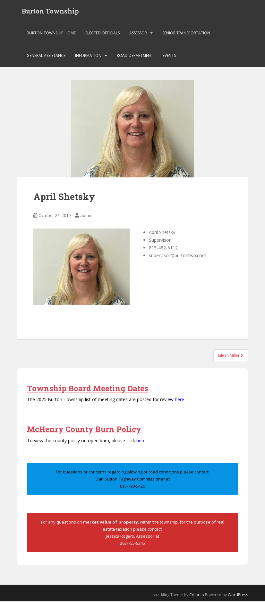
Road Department (135, 56)
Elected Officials (102, 33)
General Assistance (46, 56)
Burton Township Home (51, 33)
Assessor (138, 33)
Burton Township (50, 11)
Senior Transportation (186, 33)
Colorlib (196, 595)
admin (86, 216)
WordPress (238, 595)
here (179, 400)
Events (169, 56)
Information (88, 56)
